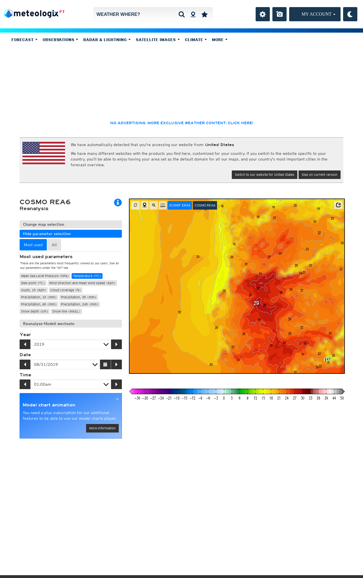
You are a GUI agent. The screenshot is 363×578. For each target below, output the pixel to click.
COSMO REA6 (205, 205)
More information (102, 428)
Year (25, 334)
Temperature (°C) (87, 276)
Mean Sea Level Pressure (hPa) (45, 276)
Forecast (24, 39)
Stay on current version (319, 174)
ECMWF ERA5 (179, 205)
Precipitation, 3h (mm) (79, 297)
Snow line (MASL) (66, 311)
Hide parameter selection (47, 233)
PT (62, 11)
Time (25, 374)
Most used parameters (46, 256)
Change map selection (43, 224)
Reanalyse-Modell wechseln (48, 323)
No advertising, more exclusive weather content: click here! (181, 123)
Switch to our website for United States (264, 174)
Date (25, 354)
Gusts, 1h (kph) (33, 290)
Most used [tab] (33, 244)
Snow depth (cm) (34, 311)
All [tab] (54, 244)
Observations (60, 39)
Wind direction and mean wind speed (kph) (82, 283)
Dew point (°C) (33, 283)
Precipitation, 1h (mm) (39, 297)
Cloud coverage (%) (65, 290)
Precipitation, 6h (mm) (39, 304)
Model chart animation (49, 405)
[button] (338, 205)
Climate (196, 39)
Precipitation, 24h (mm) (80, 304)
